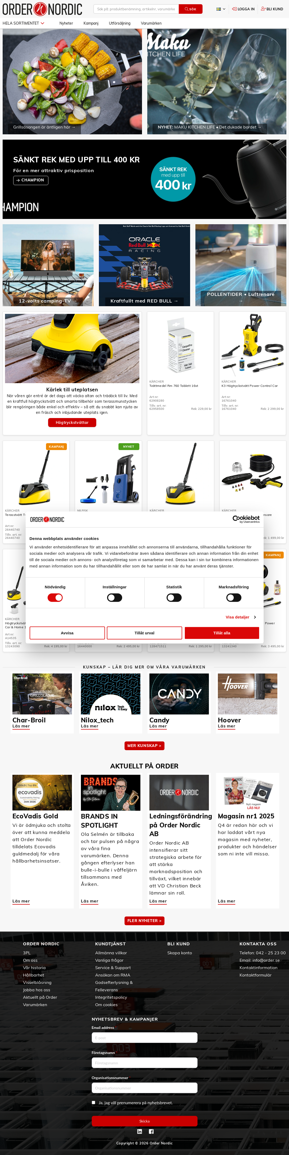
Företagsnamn (105, 1052)
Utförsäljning (119, 23)
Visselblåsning (37, 982)
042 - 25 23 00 (271, 952)
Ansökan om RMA (112, 975)
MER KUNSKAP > (144, 745)
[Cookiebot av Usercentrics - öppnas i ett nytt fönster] (236, 519)
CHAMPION (33, 180)
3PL (27, 952)
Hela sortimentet (23, 23)
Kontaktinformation (258, 967)
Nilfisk (82, 510)
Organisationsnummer (111, 1077)
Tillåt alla (221, 633)
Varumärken (151, 23)
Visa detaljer (237, 617)
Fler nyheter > (144, 920)
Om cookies (106, 1004)
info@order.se (266, 960)
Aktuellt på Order (40, 997)
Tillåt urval (144, 633)
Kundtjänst (110, 943)
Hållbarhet (33, 975)
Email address (104, 1027)
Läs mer (21, 725)
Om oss (30, 960)
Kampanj (91, 23)
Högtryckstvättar (72, 422)
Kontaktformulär (256, 975)
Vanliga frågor (109, 960)
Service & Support (113, 967)
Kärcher (156, 381)
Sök (190, 9)
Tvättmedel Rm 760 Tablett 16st (173, 386)
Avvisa (67, 633)
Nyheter (66, 23)
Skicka (144, 1121)
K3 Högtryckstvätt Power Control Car (250, 386)
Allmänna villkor (111, 952)
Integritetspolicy (111, 997)
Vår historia (34, 967)
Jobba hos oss (36, 989)
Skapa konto (179, 952)
